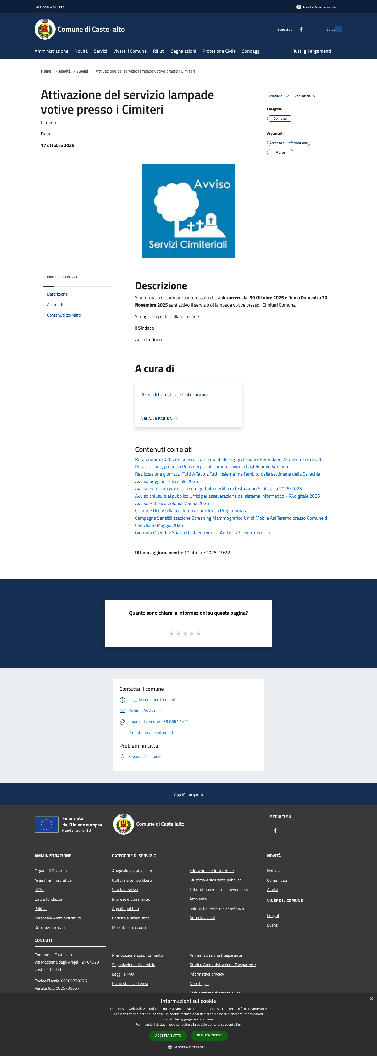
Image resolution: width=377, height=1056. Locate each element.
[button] (188, 1047)
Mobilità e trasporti (129, 927)
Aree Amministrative (53, 880)
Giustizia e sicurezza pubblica (215, 880)
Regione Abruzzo (49, 7)
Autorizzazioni (202, 918)
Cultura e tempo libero (132, 880)
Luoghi (273, 915)
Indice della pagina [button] (62, 277)
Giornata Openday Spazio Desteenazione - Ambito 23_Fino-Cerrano (202, 532)
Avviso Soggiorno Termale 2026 (166, 481)
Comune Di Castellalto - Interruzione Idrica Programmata (191, 510)
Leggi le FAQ (123, 974)
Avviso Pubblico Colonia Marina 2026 (172, 503)
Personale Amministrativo (58, 918)
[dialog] (188, 1024)
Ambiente (198, 899)
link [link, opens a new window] (239, 1024)
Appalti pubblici (125, 908)
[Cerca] (336, 29)
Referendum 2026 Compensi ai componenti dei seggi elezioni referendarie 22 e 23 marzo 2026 (229, 459)
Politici (41, 908)
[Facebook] (289, 28)
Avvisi (82, 71)
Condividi (279, 96)
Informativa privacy (207, 974)
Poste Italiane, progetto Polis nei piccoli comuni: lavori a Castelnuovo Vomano (211, 466)
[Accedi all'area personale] (316, 7)
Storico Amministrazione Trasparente (223, 964)
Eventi (273, 925)
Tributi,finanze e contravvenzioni (219, 889)
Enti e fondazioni (49, 899)
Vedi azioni (306, 96)
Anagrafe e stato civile (132, 871)
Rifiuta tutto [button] (209, 1035)
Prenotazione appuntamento (137, 955)
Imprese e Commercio (131, 899)
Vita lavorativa (125, 889)
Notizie (273, 871)
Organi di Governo (51, 871)
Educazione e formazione (212, 870)
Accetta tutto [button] (168, 1035)
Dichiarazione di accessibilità (215, 993)
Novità (65, 71)
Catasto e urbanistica (131, 918)
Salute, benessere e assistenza (217, 908)
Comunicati (277, 880)
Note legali (199, 983)
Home (46, 71)
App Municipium (188, 794)
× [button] (371, 999)
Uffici (39, 889)
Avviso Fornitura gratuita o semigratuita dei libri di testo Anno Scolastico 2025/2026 (218, 488)
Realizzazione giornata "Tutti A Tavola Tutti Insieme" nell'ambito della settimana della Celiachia (227, 473)
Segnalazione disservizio (133, 964)
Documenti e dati (50, 927)
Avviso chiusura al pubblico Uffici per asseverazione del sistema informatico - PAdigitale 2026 (227, 495)
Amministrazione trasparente (216, 955)
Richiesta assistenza (130, 983)
